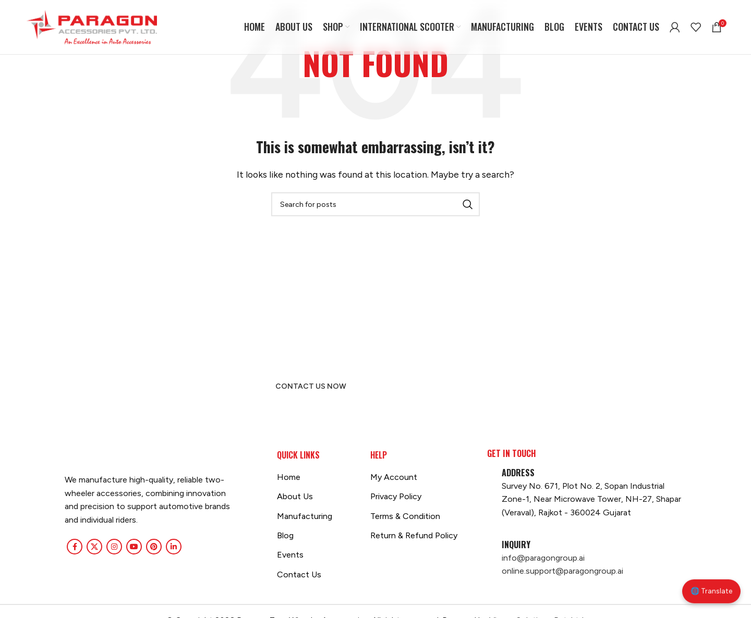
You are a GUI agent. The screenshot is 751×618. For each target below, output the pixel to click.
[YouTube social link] (134, 546)
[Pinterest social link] (154, 546)
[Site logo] (92, 26)
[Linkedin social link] (173, 546)
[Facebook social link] (74, 546)
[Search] (375, 204)
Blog (285, 535)
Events (290, 555)
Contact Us (299, 574)
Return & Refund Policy (413, 535)
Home (288, 477)
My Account (393, 477)
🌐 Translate (711, 595)
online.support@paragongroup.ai (562, 571)
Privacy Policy (395, 496)
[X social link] (94, 546)
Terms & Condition (405, 516)
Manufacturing (304, 516)
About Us (295, 496)
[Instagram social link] (114, 546)
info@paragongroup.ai (543, 558)
